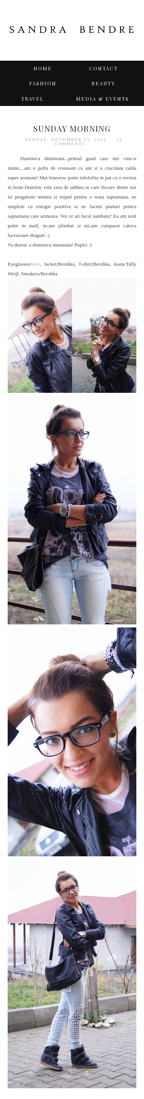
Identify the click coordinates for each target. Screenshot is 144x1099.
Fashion (42, 83)
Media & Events (102, 98)
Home (42, 68)
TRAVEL (32, 98)
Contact (103, 68)
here (35, 264)
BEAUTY (103, 83)
